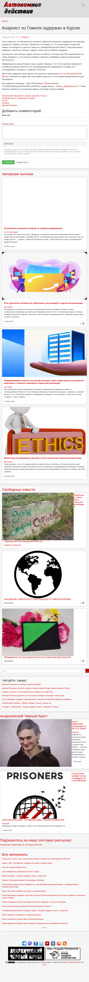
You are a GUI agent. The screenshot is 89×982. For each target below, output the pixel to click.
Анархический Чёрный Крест (13, 96)
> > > (44, 928)
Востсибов (8, 307)
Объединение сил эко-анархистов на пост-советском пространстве (37, 657)
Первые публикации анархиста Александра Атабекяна (23, 880)
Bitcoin (47, 83)
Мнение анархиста (32, 96)
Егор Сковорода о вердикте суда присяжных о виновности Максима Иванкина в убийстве (36, 699)
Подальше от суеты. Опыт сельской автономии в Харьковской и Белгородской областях (36, 859)
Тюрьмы (31, 98)
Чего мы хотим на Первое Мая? (14, 867)
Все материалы (15, 854)
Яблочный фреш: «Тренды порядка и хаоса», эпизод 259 (24, 876)
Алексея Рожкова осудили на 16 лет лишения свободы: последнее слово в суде (33, 695)
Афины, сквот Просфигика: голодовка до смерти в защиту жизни (27, 863)
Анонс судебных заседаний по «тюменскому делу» (21, 915)
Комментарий (8, 124)
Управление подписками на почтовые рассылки (21, 845)
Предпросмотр (22, 162)
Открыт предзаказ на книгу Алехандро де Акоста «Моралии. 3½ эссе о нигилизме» (34, 902)
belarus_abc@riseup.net (66, 86)
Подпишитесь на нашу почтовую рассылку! (35, 840)
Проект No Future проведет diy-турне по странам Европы (24, 891)
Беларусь (5, 103)
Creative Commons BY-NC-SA (72, 962)
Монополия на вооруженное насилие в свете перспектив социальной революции (42, 458)
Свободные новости (18, 489)
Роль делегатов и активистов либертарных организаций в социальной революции (43, 303)
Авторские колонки (17, 174)
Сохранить (8, 162)
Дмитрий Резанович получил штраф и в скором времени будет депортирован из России (36, 688)
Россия (5, 101)
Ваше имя (6, 115)
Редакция (25, 37)
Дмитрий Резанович (9, 105)
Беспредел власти (9, 98)
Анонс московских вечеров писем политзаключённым (22, 919)
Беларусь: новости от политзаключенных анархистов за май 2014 (27, 692)
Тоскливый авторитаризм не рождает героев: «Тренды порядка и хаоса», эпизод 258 (35, 910)
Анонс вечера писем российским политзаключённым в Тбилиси (26, 906)
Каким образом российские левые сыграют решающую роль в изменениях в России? (35, 923)
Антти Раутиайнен (11, 232)
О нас (44, 965)
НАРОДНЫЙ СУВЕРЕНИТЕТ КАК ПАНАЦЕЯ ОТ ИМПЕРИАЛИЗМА (37, 599)
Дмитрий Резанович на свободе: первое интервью (21, 684)
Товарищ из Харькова (12, 545)
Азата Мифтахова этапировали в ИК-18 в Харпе (79, 725)
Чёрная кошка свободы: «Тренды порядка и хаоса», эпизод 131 (26, 703)
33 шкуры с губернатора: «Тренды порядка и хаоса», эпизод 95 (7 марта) (30, 707)
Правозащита (22, 98)
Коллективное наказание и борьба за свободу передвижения (33, 228)
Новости (5, 21)
